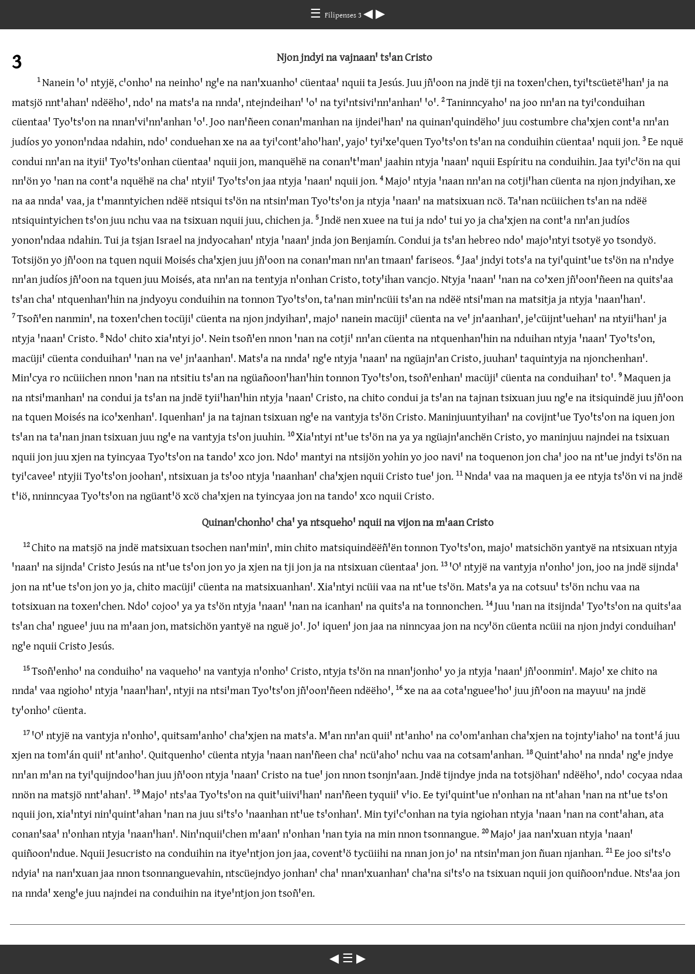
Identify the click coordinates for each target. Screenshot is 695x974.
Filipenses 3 (344, 14)
